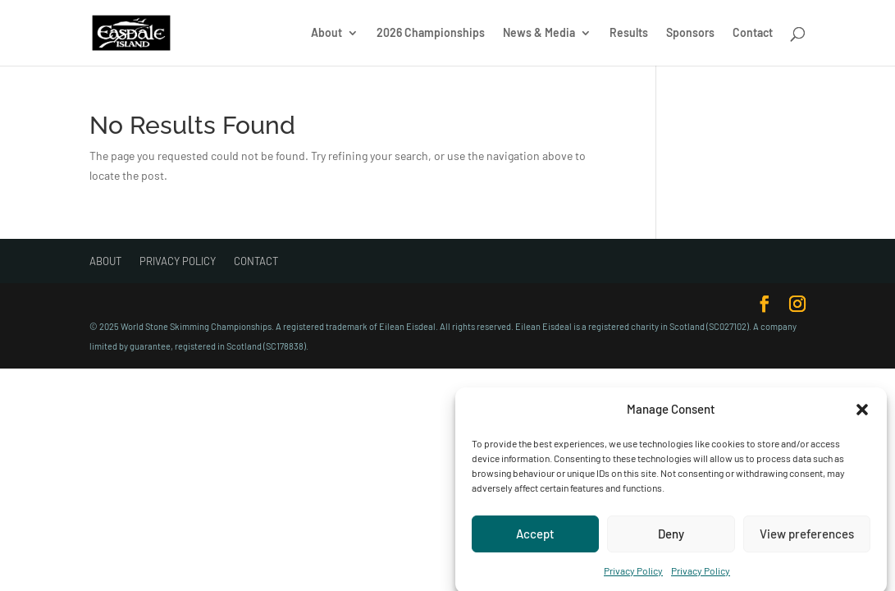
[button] (862, 414)
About (326, 33)
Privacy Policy (633, 575)
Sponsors (690, 33)
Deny (671, 538)
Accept (535, 538)
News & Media (539, 33)
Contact (753, 33)
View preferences (807, 538)
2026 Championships (431, 33)
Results (629, 33)
